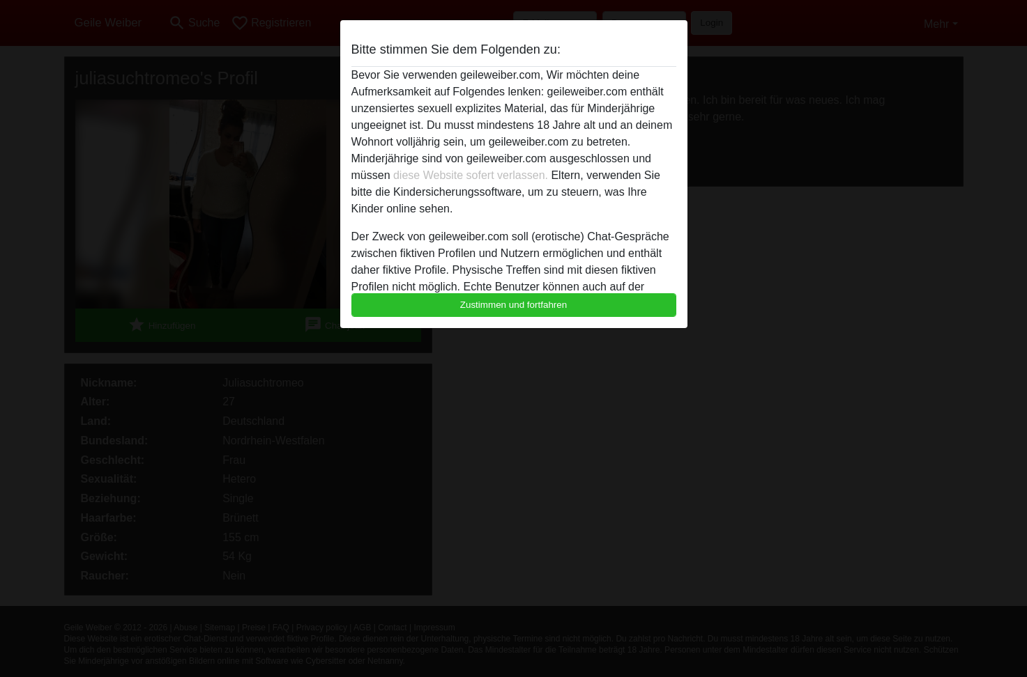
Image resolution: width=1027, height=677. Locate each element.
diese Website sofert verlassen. (470, 175)
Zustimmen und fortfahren (514, 304)
